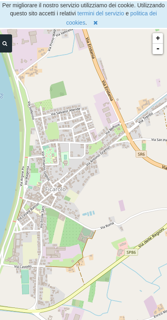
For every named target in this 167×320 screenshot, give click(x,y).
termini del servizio (100, 13)
